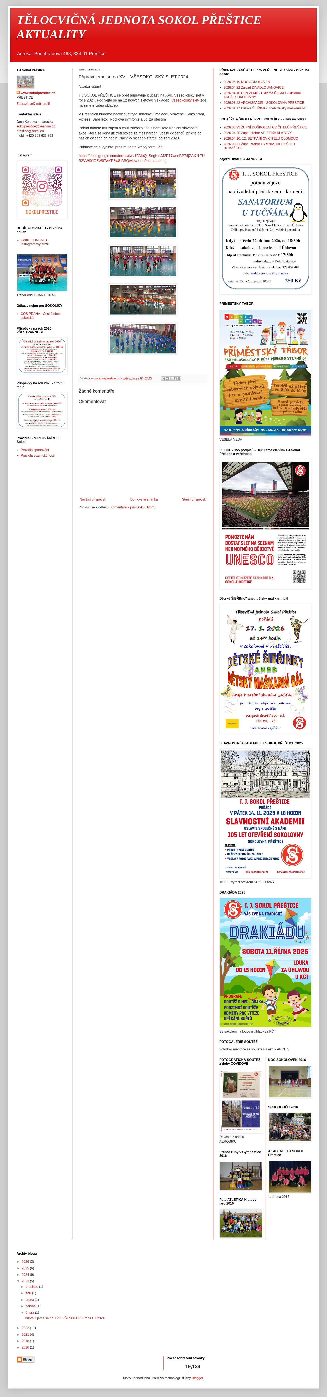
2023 (26, 1281)
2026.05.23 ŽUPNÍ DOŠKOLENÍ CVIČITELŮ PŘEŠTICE (265, 127)
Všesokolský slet (184, 100)
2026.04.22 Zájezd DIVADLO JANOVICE (254, 87)
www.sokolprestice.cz (38, 93)
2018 (26, 1341)
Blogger (197, 1378)
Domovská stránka (144, 499)
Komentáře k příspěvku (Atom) (133, 507)
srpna (30, 1299)
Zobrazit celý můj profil (33, 103)
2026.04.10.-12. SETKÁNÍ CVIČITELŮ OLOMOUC (261, 138)
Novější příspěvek (93, 499)
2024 (26, 1274)
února (30, 1312)
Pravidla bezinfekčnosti (38, 455)
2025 (26, 1268)
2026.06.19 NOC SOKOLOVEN (247, 82)
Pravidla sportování (35, 450)
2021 (26, 1334)
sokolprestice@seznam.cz (36, 126)
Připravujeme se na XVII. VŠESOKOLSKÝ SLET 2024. (65, 1318)
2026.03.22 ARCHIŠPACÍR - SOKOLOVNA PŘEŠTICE (264, 102)
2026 (26, 1261)
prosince (32, 1286)
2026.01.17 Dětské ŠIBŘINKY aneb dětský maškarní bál (265, 108)
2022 (26, 1328)
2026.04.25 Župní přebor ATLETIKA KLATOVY (258, 133)
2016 (26, 1347)
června (31, 1306)
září (29, 1293)
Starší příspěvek (194, 499)
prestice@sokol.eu (30, 131)
